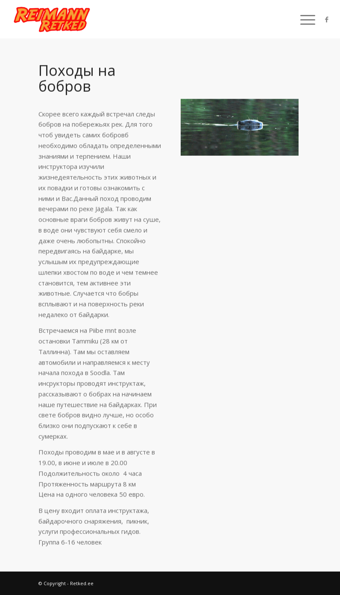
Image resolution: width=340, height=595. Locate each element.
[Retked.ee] (52, 19)
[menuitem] (303, 19)
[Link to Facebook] (326, 19)
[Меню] (303, 19)
